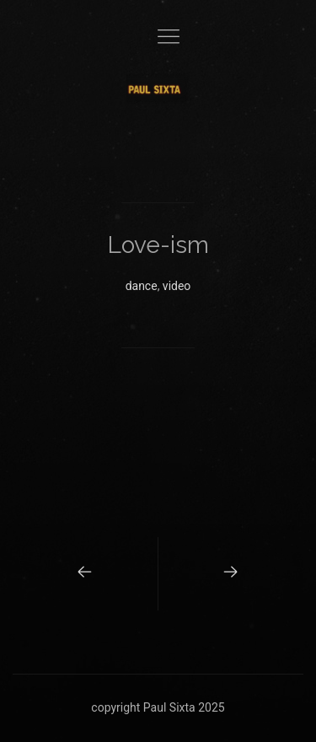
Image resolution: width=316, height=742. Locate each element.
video (177, 286)
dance (142, 286)
